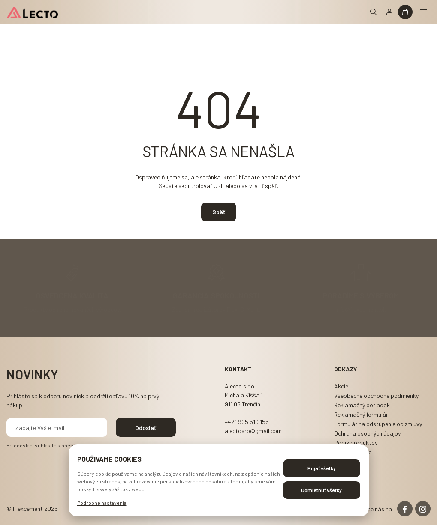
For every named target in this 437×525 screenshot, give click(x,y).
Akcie (341, 386)
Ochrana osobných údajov (367, 433)
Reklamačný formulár (361, 414)
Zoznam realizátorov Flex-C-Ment (215, 309)
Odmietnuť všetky (321, 490)
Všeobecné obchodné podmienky (376, 395)
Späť (218, 211)
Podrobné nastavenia (102, 503)
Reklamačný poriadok (362, 405)
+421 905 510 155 (247, 421)
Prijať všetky (321, 468)
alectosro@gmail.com (253, 430)
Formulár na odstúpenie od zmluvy (378, 423)
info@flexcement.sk (360, 309)
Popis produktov (356, 442)
